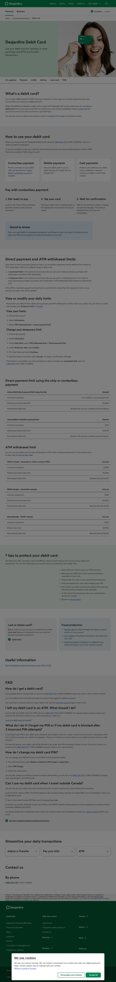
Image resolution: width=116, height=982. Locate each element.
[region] (58, 966)
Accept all (93, 975)
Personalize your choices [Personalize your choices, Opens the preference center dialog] (71, 975)
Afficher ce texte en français (25, 968)
